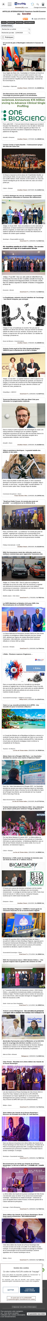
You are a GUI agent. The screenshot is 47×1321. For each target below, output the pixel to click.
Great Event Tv (24, 241)
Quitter (10, 1290)
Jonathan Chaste (22, 88)
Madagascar (24, 1056)
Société (26, 13)
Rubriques (9, 37)
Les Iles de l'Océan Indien (20, 750)
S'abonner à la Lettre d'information (24, 1307)
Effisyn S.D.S (23, 699)
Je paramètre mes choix (36, 1314)
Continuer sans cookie (30, 1290)
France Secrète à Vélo (20, 495)
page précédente (39, 19)
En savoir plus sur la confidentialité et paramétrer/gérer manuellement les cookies (21, 1298)
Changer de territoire (40, 7)
